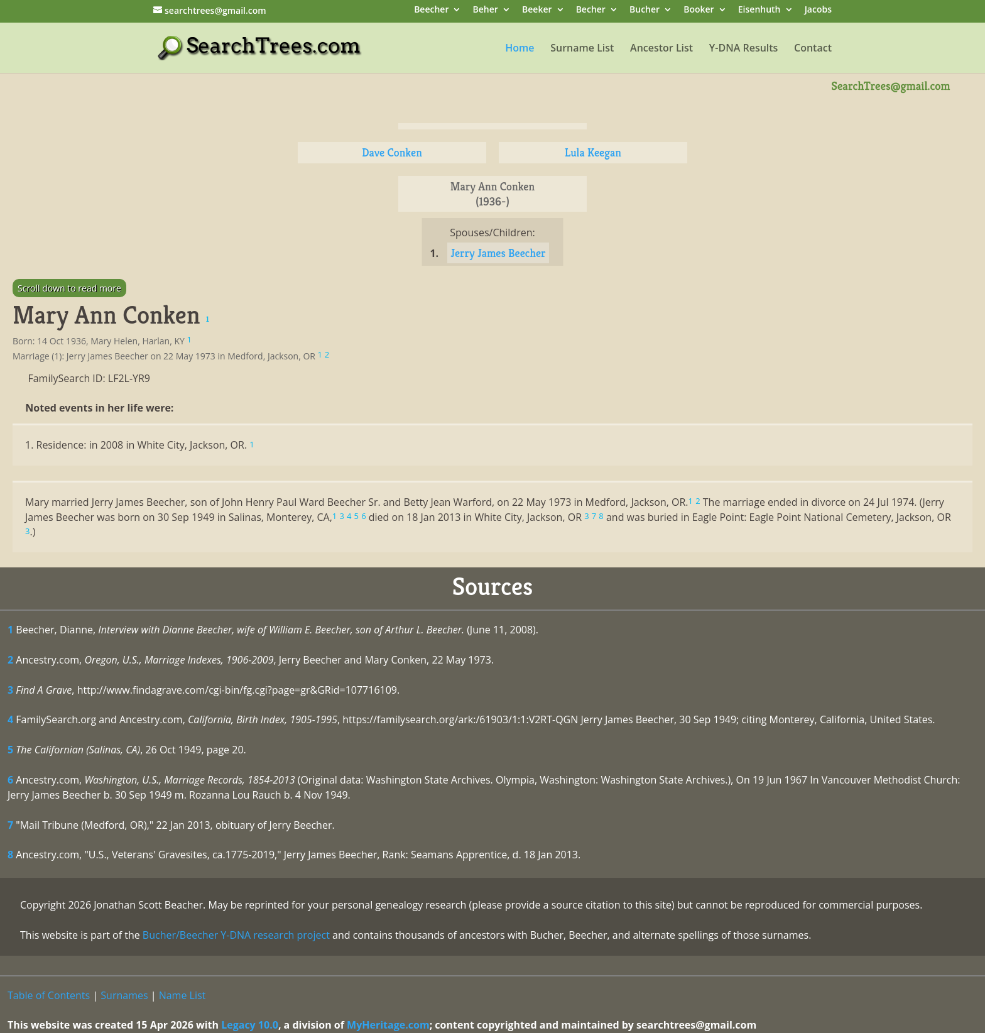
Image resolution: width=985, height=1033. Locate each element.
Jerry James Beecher (497, 253)
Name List (182, 995)
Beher (485, 10)
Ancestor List (661, 49)
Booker (698, 10)
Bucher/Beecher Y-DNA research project (236, 935)
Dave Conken (392, 152)
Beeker (537, 10)
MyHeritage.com (388, 1025)
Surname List (582, 49)
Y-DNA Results (743, 49)
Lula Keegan (593, 152)
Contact (813, 49)
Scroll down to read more (69, 288)
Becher (591, 10)
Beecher (431, 10)
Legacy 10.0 (249, 1025)
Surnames (124, 995)
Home (519, 49)
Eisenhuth (759, 10)
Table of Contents (49, 995)
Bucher (644, 10)
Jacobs (818, 10)
